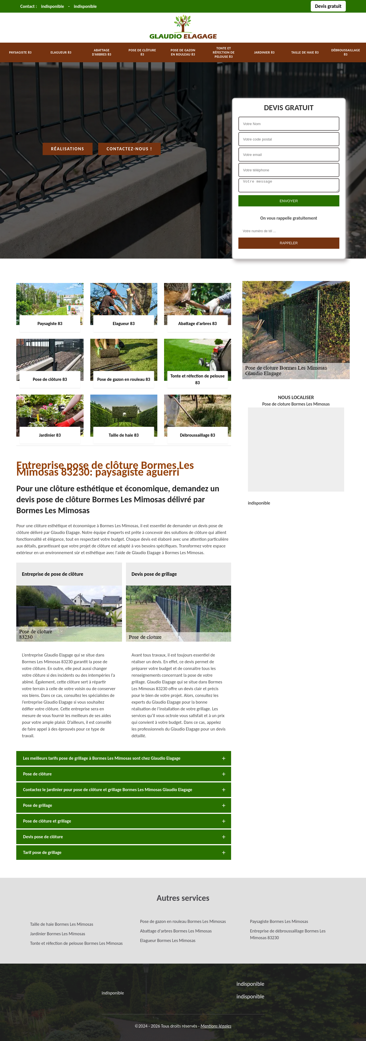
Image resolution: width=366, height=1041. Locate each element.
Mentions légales (216, 1026)
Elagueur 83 (60, 52)
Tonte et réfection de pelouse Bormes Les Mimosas (76, 943)
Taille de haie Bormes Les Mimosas (61, 924)
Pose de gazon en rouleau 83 (183, 52)
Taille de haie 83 (305, 52)
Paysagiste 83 (20, 52)
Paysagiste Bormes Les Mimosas (279, 921)
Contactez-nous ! (129, 148)
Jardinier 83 (264, 52)
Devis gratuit (328, 6)
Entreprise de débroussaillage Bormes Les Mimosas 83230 (288, 934)
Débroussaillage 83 (345, 52)
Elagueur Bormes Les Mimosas (167, 940)
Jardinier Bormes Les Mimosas (57, 933)
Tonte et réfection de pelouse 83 (224, 52)
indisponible (52, 6)
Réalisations (67, 148)
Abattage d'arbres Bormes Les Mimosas (176, 931)
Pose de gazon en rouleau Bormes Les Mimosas (183, 921)
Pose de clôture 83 (142, 52)
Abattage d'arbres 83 (101, 52)
